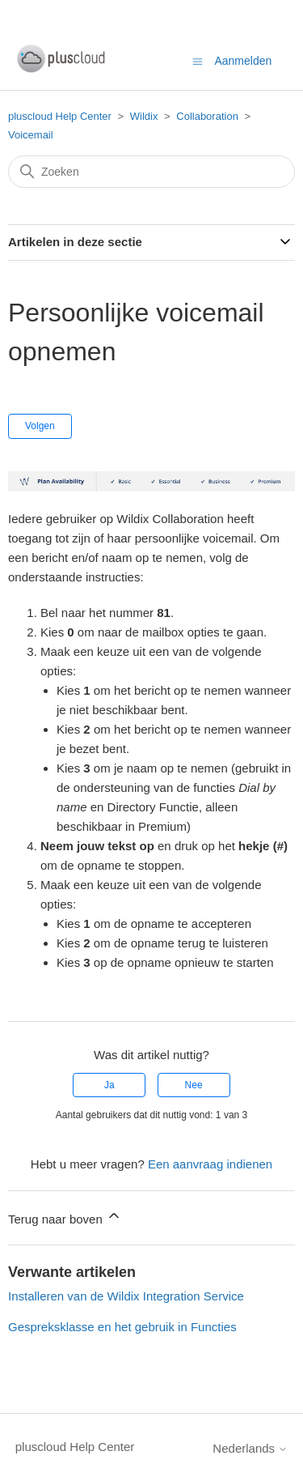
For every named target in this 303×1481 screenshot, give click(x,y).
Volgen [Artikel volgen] (40, 426)
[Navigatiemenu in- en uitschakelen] (197, 60)
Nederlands (250, 1448)
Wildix (144, 116)
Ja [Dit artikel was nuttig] (109, 1085)
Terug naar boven (65, 1216)
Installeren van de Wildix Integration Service (126, 1296)
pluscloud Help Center (60, 116)
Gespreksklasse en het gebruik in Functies (122, 1327)
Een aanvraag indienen (210, 1164)
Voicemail (30, 135)
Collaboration (207, 116)
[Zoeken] (151, 171)
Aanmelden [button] (242, 60)
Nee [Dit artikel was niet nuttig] (194, 1085)
